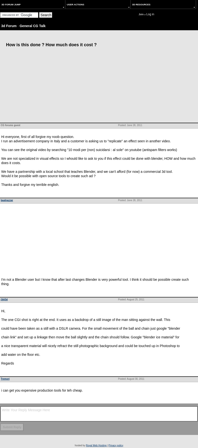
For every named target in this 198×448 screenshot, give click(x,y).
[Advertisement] (99, 86)
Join (141, 14)
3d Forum (9, 26)
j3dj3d (4, 299)
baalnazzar (7, 200)
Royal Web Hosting (96, 445)
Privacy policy (116, 445)
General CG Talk (33, 26)
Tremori (5, 379)
